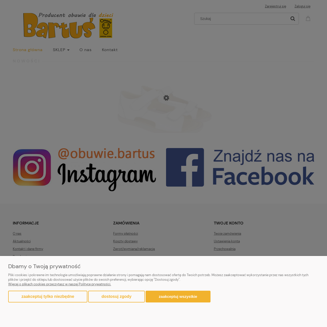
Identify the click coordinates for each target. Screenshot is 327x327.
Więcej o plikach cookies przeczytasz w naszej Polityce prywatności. (59, 284)
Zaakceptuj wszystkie (178, 296)
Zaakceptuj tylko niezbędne (47, 296)
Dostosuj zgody (116, 296)
